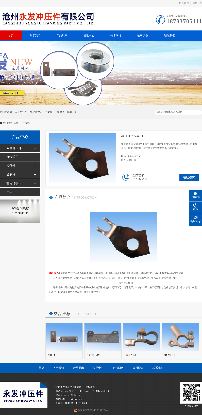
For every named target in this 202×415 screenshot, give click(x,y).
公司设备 (138, 367)
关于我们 (58, 367)
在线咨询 (189, 177)
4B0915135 (170, 355)
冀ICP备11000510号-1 (76, 403)
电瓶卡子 (72, 112)
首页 (16, 123)
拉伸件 (60, 112)
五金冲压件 (21, 112)
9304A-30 (130, 355)
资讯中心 (98, 367)
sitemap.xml (76, 399)
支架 (9, 192)
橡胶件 (10, 174)
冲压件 (51, 355)
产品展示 (78, 367)
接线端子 (49, 112)
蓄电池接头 (35, 112)
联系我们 (184, 3)
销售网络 (118, 367)
